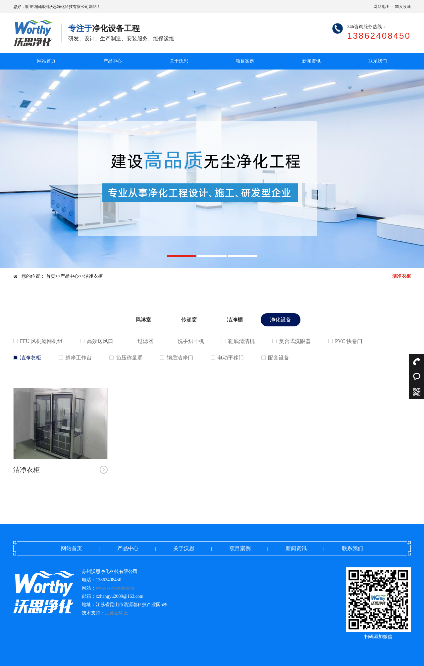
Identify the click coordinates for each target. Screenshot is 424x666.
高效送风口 (100, 341)
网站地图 (382, 6)
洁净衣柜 (401, 276)
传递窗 (189, 319)
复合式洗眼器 (295, 341)
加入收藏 (403, 6)
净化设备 (280, 319)
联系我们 (377, 61)
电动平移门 (230, 357)
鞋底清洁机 (241, 341)
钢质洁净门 (180, 357)
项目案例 (245, 61)
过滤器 (145, 341)
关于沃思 (179, 61)
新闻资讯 (311, 61)
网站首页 (46, 61)
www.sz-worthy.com (115, 588)
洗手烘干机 (191, 341)
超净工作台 (78, 357)
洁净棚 (235, 319)
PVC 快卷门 (348, 341)
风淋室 (143, 319)
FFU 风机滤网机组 (41, 341)
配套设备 (278, 357)
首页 (50, 276)
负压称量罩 (129, 357)
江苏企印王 (116, 612)
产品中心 (112, 61)
